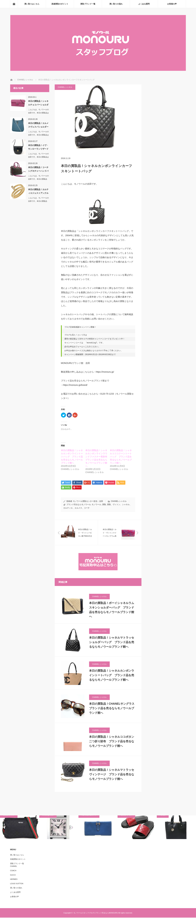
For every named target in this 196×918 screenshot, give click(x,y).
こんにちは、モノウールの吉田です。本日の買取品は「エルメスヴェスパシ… (38, 135)
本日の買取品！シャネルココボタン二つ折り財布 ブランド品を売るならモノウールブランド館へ (111, 742)
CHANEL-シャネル (65, 87)
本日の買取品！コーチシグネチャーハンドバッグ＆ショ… (38, 169)
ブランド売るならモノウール (78, 505)
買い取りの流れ (116, 4)
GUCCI (13, 875)
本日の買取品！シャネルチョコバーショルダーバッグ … (38, 103)
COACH (13, 871)
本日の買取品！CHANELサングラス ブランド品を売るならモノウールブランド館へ (112, 709)
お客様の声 (172, 4)
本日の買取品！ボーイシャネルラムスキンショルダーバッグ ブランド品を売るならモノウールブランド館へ (111, 610)
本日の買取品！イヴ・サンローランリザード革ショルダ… (38, 147)
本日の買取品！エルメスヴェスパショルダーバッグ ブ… (38, 125)
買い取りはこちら (31, 4)
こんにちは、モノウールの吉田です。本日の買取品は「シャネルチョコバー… (38, 113)
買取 (104, 505)
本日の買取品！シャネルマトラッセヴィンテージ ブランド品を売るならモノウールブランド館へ (111, 775)
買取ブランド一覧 (87, 4)
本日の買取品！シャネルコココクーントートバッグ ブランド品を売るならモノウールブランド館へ (121, 456)
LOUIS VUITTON (16, 884)
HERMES (14, 880)
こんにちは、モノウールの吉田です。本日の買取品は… (38, 179)
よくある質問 (144, 4)
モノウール (96, 505)
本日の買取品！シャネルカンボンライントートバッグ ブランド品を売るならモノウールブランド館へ (72, 456)
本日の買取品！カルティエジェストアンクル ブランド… (38, 191)
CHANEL (13, 867)
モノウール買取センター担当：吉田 (88, 501)
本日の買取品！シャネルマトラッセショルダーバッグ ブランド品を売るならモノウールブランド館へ (111, 643)
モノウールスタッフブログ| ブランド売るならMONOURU (95, 913)
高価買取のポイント (59, 4)
